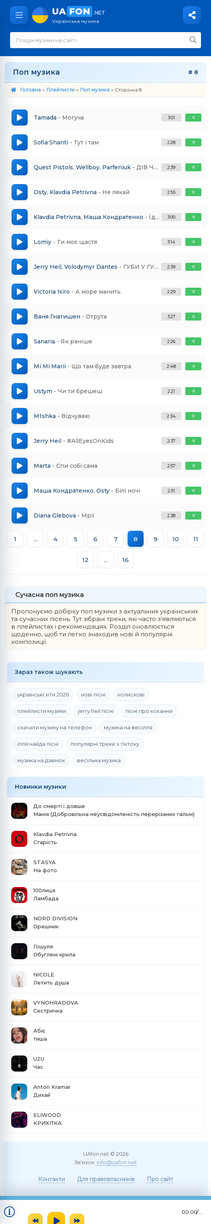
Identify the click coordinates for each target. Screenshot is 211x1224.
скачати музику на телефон (54, 727)
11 (195, 539)
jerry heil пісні (96, 711)
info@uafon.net (117, 1162)
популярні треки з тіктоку (105, 744)
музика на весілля (128, 727)
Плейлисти (61, 90)
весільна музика (99, 760)
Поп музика (95, 90)
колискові (131, 694)
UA (127, 15)
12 (85, 560)
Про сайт (160, 1179)
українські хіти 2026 (43, 694)
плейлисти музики (41, 711)
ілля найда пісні (38, 744)
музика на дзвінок (41, 760)
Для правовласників (106, 1179)
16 (125, 560)
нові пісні (93, 694)
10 (175, 539)
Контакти (51, 1179)
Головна (30, 90)
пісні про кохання (149, 711)
